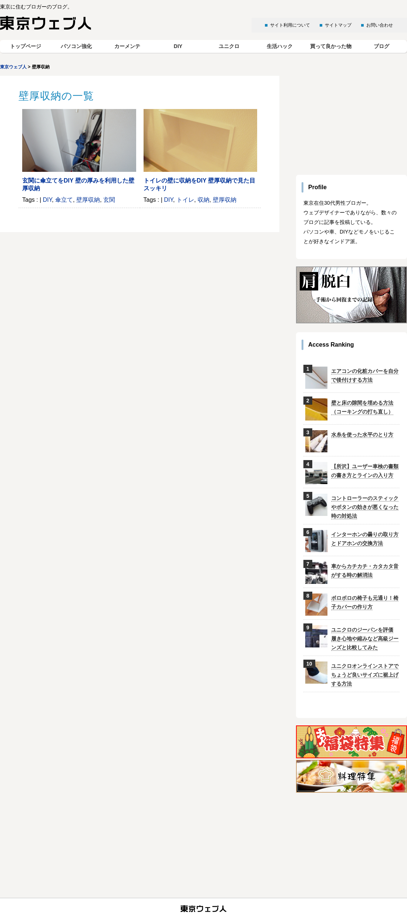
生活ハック (280, 46)
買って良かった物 (331, 46)
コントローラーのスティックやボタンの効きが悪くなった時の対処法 (364, 507)
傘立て (64, 200)
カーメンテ (127, 46)
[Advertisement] (351, 122)
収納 (203, 200)
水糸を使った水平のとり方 (362, 435)
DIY (178, 46)
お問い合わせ (379, 25)
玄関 (109, 200)
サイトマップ (338, 25)
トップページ (25, 46)
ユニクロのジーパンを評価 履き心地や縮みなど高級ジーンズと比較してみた (364, 638)
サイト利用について (290, 25)
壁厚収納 (88, 200)
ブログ (381, 46)
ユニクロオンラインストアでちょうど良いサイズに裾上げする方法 (364, 675)
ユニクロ (229, 46)
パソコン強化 (76, 46)
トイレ (185, 200)
